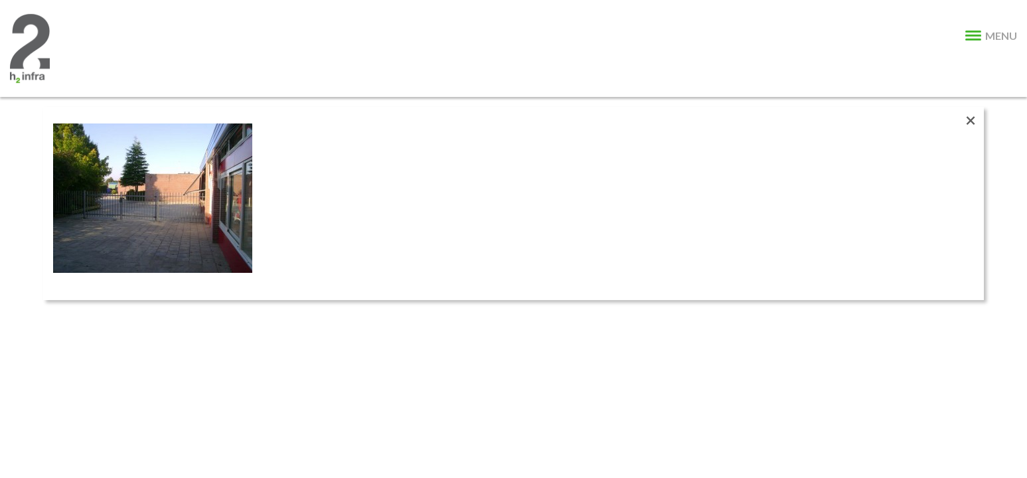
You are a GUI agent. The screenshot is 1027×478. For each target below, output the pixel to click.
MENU (991, 35)
